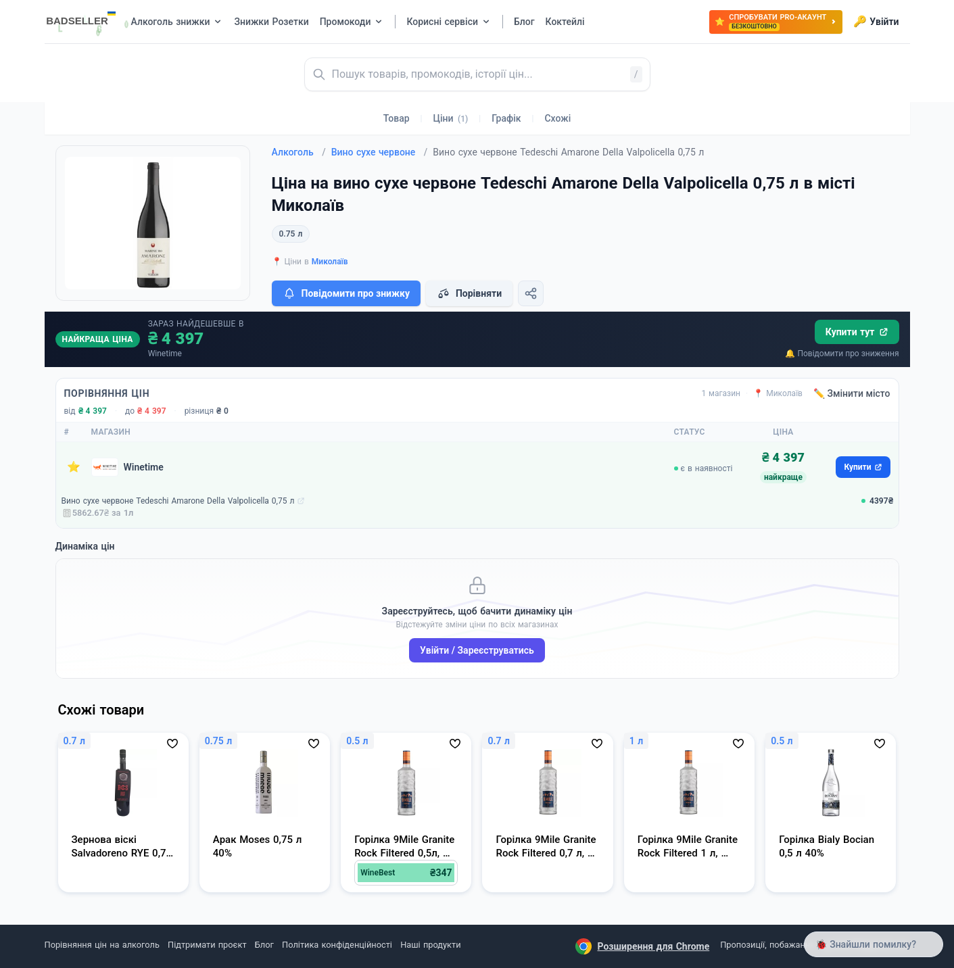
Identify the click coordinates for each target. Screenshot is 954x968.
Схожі (557, 118)
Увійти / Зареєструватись (477, 650)
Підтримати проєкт (207, 945)
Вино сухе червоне (379, 152)
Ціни (451, 118)
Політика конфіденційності (337, 945)
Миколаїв (330, 261)
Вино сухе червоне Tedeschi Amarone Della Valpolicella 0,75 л (178, 501)
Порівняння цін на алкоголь (102, 945)
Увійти (876, 22)
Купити (863, 467)
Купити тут (857, 331)
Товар (396, 118)
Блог (264, 945)
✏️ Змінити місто (851, 393)
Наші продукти (430, 945)
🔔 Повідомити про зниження (842, 353)
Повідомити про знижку (346, 293)
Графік (506, 118)
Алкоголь (299, 152)
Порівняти (469, 293)
